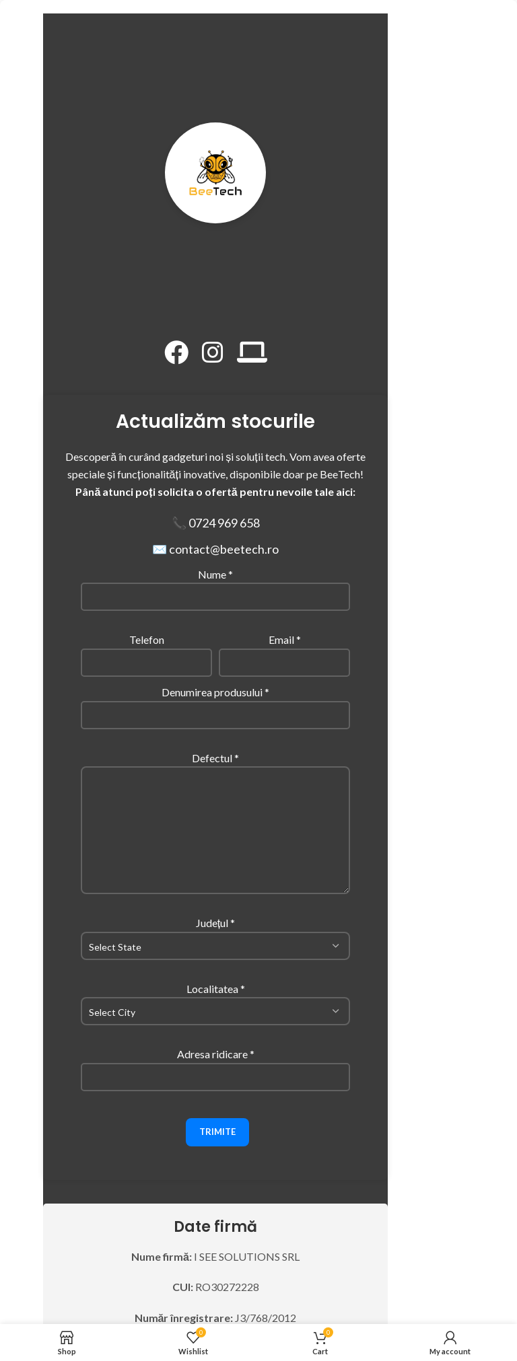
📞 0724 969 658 (216, 522)
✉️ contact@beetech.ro (215, 549)
